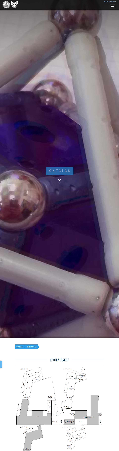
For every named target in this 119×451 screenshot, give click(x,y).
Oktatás (19, 347)
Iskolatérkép (31, 347)
